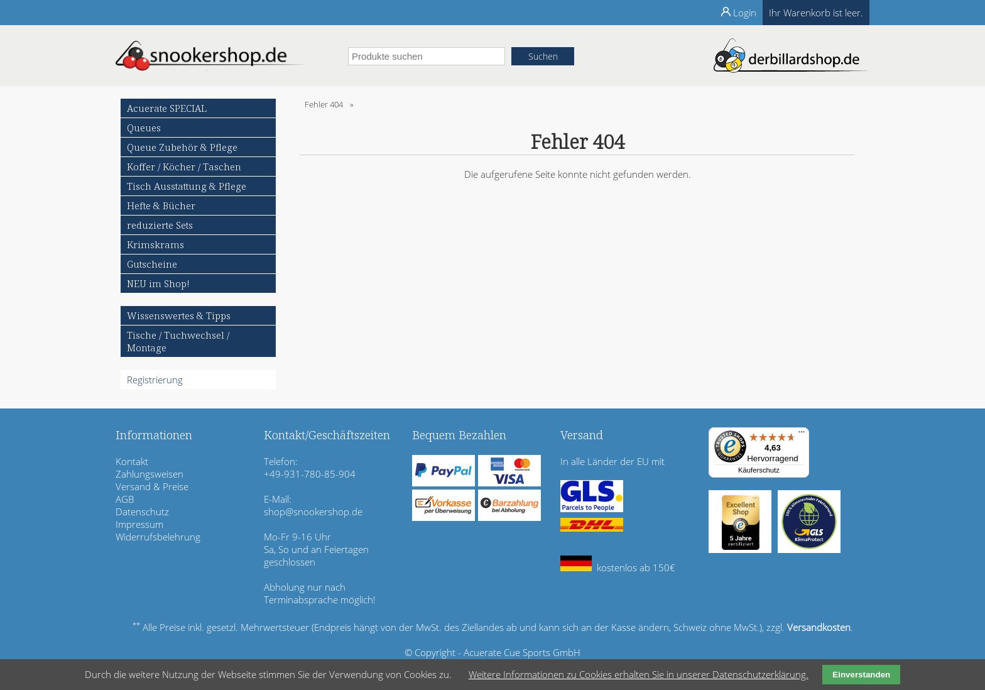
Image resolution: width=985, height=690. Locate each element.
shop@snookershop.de (313, 511)
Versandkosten (819, 627)
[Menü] (801, 434)
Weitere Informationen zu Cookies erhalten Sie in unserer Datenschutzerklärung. (638, 674)
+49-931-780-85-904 (310, 474)
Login (744, 12)
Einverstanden (861, 674)
